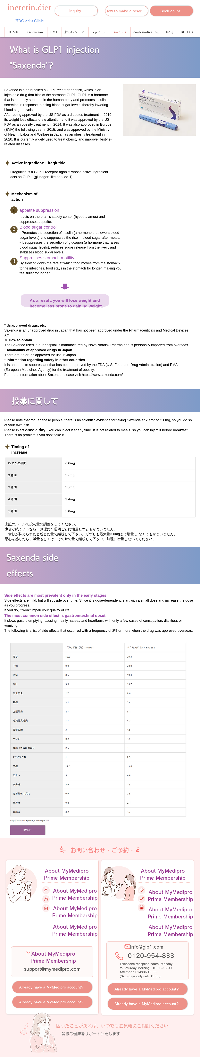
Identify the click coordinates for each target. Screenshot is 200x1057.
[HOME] (27, 830)
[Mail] (28, 953)
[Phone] (119, 956)
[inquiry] (76, 11)
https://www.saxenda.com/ (102, 375)
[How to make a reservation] (126, 11)
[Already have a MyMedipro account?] (52, 987)
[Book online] (171, 11)
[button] (146, 32)
